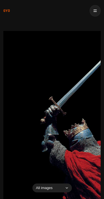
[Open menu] (95, 11)
